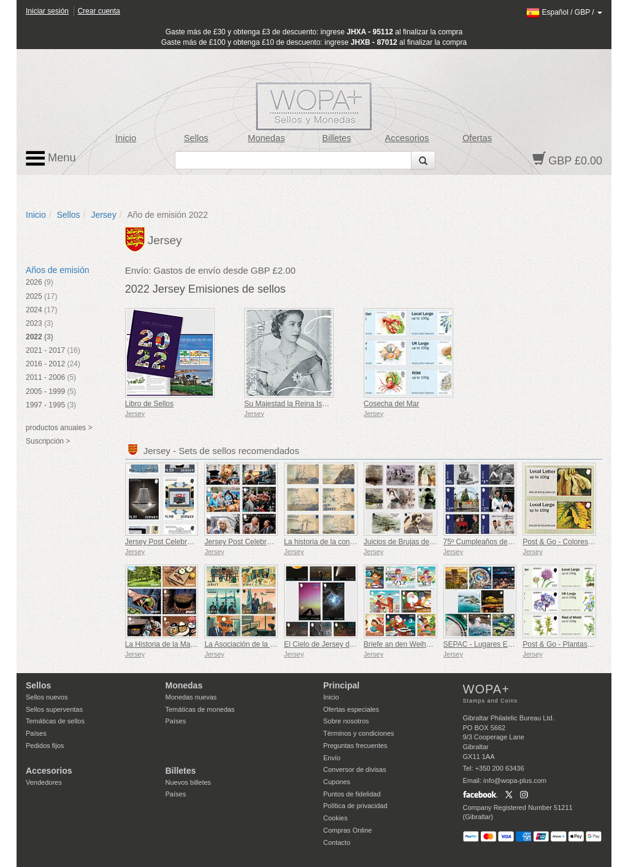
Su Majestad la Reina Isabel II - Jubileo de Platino (325, 403)
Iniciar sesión (47, 11)
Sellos (196, 138)
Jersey (103, 215)
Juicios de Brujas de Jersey (408, 542)
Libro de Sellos (149, 403)
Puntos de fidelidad (352, 794)
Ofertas (477, 138)
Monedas (266, 138)
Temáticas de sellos (55, 721)
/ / (564, 12)
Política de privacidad (355, 805)
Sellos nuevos (47, 697)
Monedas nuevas (191, 697)
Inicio (125, 138)
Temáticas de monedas (200, 709)
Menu (51, 158)
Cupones (336, 781)
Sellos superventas (54, 709)
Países (36, 733)
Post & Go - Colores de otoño (571, 542)
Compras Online (347, 830)
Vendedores (44, 782)
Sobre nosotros (346, 721)
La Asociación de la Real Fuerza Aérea (267, 644)
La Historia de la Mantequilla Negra (182, 644)
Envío (331, 757)
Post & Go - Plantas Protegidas (573, 644)
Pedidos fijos (45, 745)
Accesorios (407, 138)
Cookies (335, 818)
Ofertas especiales (351, 709)
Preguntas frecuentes (355, 745)
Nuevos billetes (189, 782)
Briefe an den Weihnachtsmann (415, 644)
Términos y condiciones (358, 733)
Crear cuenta (98, 11)
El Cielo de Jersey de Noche (330, 644)
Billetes (336, 138)
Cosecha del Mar (391, 403)
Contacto (336, 842)
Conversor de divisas (354, 769)
